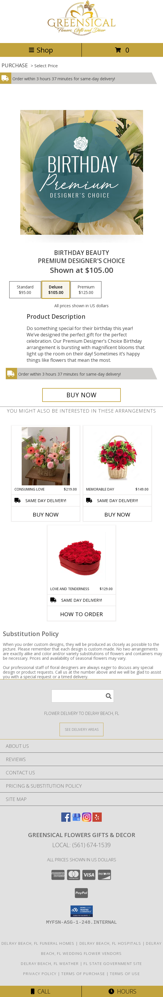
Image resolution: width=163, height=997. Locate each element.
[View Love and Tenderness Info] (82, 556)
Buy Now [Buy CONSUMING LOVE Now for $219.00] (46, 514)
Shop (41, 50)
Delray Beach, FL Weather (50, 963)
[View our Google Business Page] (76, 820)
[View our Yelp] (97, 820)
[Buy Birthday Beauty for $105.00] (81, 395)
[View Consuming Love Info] (46, 456)
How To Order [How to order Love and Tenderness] (81, 614)
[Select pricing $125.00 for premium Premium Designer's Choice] (86, 290)
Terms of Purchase (83, 973)
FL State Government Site (113, 963)
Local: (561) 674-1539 (81, 845)
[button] (82, 911)
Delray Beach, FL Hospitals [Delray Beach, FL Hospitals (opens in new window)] (110, 943)
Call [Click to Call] (40, 991)
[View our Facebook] (66, 820)
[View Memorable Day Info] (117, 456)
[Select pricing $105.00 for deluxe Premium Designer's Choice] (55, 290)
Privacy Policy (39, 973)
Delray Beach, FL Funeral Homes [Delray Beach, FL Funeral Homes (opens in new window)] (38, 943)
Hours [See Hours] (122, 991)
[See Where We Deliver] (81, 729)
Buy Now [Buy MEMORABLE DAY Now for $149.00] (117, 514)
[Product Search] (82, 695)
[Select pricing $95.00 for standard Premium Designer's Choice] (25, 290)
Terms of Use (125, 973)
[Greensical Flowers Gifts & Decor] (81, 34)
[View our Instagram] (86, 820)
